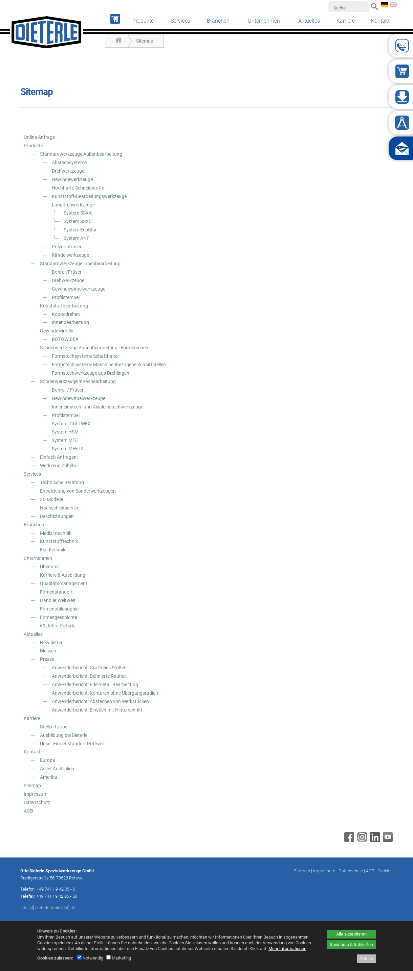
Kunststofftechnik (59, 541)
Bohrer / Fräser (68, 390)
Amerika (48, 777)
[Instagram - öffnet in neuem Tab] (361, 840)
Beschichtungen (57, 516)
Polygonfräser (67, 246)
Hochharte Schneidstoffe (78, 188)
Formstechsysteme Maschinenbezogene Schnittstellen (109, 364)
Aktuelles (309, 21)
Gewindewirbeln (56, 330)
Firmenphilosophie (59, 609)
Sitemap (144, 41)
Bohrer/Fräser (67, 272)
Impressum (35, 794)
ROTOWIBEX (65, 339)
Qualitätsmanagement (63, 583)
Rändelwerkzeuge (70, 255)
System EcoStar (80, 229)
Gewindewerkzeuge (72, 179)
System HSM (65, 431)
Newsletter (51, 642)
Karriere (345, 21)
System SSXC (78, 221)
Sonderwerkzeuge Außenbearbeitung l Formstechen (94, 347)
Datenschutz (37, 802)
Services (180, 21)
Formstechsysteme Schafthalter (85, 356)
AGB (28, 811)
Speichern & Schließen (351, 944)
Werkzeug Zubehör (59, 465)
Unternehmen (264, 21)
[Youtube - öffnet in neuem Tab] (387, 840)
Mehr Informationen (287, 948)
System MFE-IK (68, 448)
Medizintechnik (55, 533)
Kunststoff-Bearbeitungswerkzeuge (89, 196)
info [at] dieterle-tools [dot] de (47, 907)
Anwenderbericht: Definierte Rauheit (89, 676)
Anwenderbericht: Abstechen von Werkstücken (100, 701)
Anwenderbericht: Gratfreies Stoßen (89, 667)
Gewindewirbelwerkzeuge (78, 289)
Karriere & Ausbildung (62, 575)
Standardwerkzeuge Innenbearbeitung (80, 263)
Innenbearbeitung (70, 322)
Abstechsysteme (69, 162)
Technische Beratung (62, 482)
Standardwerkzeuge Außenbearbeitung (81, 154)
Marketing (118, 958)
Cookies (385, 870)
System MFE (65, 440)
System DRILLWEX (71, 423)
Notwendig (90, 958)
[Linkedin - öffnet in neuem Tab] (374, 840)
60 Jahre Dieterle (57, 625)
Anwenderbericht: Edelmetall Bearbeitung (95, 684)
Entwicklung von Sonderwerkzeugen (78, 491)
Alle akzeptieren (351, 934)
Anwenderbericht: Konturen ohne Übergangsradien (105, 693)
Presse (47, 659)
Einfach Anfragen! (59, 457)
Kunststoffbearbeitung (64, 305)
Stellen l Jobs (53, 726)
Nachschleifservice (59, 508)
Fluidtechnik (52, 549)
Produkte (143, 21)
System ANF (76, 238)
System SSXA (78, 213)
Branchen (218, 21)
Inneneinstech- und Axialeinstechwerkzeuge (97, 406)
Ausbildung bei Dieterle (63, 735)
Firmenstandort (56, 592)
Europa (47, 760)
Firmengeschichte (58, 617)
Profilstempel (66, 297)
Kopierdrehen (66, 314)
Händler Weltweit (57, 600)
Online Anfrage (39, 137)
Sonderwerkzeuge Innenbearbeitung (78, 381)
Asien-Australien (57, 768)
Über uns (49, 566)
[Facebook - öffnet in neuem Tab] (348, 840)
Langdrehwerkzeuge (73, 204)
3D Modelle (51, 499)
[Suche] (348, 8)
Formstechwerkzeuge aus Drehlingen (90, 373)
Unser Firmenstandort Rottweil (72, 743)
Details (366, 958)
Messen (48, 650)
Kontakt (380, 21)
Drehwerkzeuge (68, 171)
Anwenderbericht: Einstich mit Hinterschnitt (97, 710)
